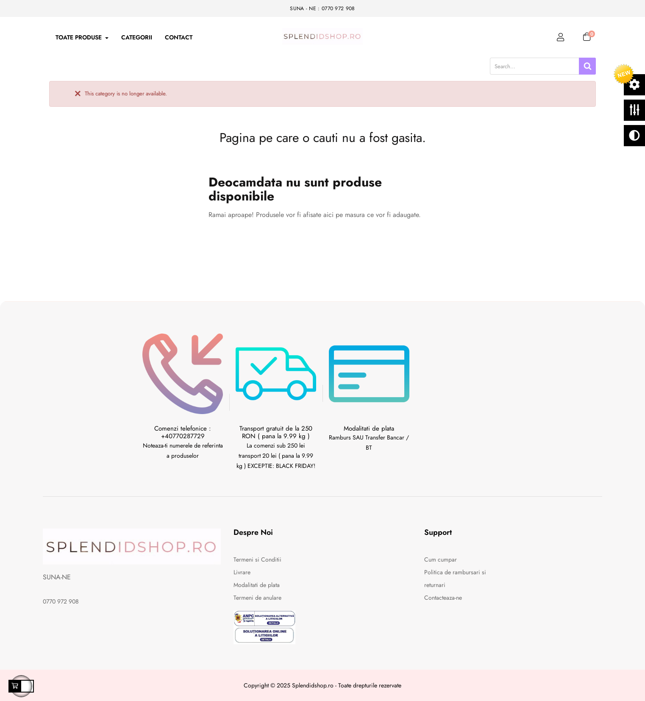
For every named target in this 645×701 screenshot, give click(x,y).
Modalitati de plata (257, 585)
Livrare (242, 572)
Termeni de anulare (257, 597)
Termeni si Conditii (257, 559)
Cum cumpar (440, 559)
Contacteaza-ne (443, 597)
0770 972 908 (61, 601)
